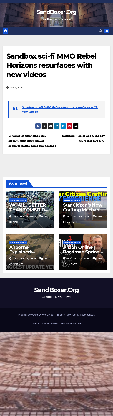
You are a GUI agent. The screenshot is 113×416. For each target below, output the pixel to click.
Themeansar (87, 314)
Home (35, 323)
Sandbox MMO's (18, 200)
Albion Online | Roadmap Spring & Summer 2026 (83, 251)
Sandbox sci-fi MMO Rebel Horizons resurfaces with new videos (51, 65)
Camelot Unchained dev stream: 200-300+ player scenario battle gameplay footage (32, 141)
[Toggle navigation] (53, 31)
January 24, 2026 (25, 216)
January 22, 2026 (25, 258)
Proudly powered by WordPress (36, 314)
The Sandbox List (71, 323)
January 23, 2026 (79, 216)
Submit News (50, 323)
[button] (100, 31)
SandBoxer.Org (56, 12)
